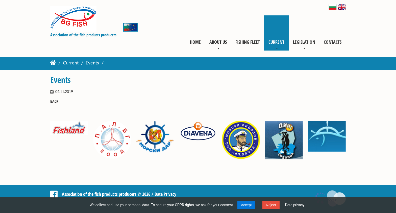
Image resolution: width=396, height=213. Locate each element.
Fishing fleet (247, 42)
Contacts (332, 42)
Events (92, 63)
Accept (246, 205)
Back (54, 101)
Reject (271, 205)
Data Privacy (165, 194)
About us (218, 42)
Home (195, 42)
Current (276, 42)
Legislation (304, 42)
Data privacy (295, 205)
